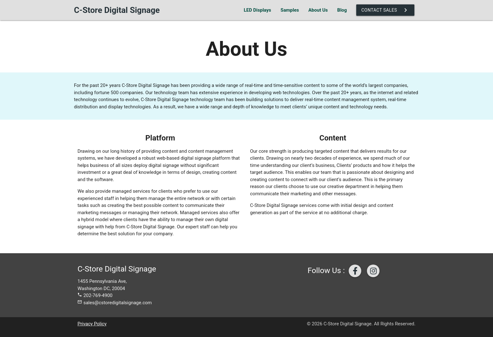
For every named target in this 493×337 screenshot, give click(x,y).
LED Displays (257, 10)
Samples (289, 10)
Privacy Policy (91, 324)
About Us (318, 10)
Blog (342, 10)
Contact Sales (385, 10)
